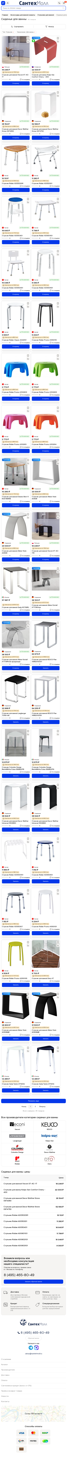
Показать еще (33, 1101)
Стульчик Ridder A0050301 (15, 1221)
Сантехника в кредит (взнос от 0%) (16, 1386)
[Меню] (3, 3)
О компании (6, 1359)
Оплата (4, 1380)
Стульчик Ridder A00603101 (16, 1246)
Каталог (4, 1364)
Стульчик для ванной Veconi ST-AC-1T (20, 1184)
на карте (38, 1413)
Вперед (42, 1107)
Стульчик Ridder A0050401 (15, 1227)
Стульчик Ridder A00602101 (16, 1240)
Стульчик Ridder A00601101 (15, 1233)
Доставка (5, 1375)
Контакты (5, 1401)
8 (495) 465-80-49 (19, 1275)
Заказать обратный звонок (33, 1281)
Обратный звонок (33, 1338)
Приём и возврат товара (11, 1391)
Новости (5, 1396)
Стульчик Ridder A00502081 (16, 1215)
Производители (8, 1370)
